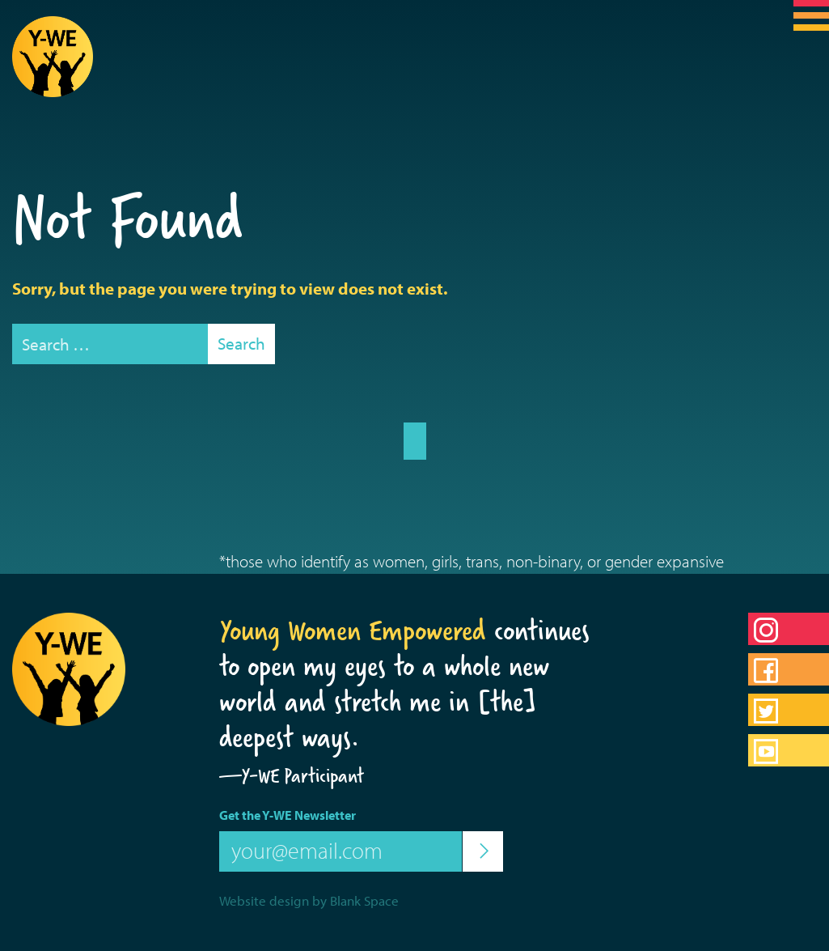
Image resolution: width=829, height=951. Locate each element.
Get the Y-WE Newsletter (287, 815)
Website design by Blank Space (309, 900)
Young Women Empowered (352, 630)
